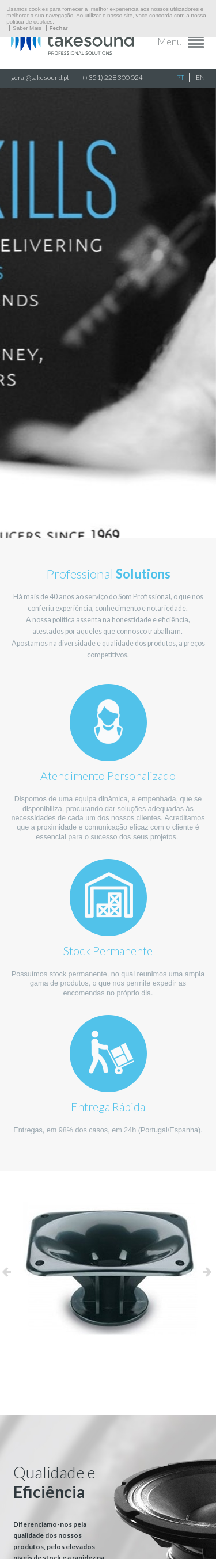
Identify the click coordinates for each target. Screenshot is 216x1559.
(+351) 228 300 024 (112, 77)
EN (200, 77)
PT (180, 77)
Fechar (59, 28)
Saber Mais (27, 28)
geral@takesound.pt (40, 77)
